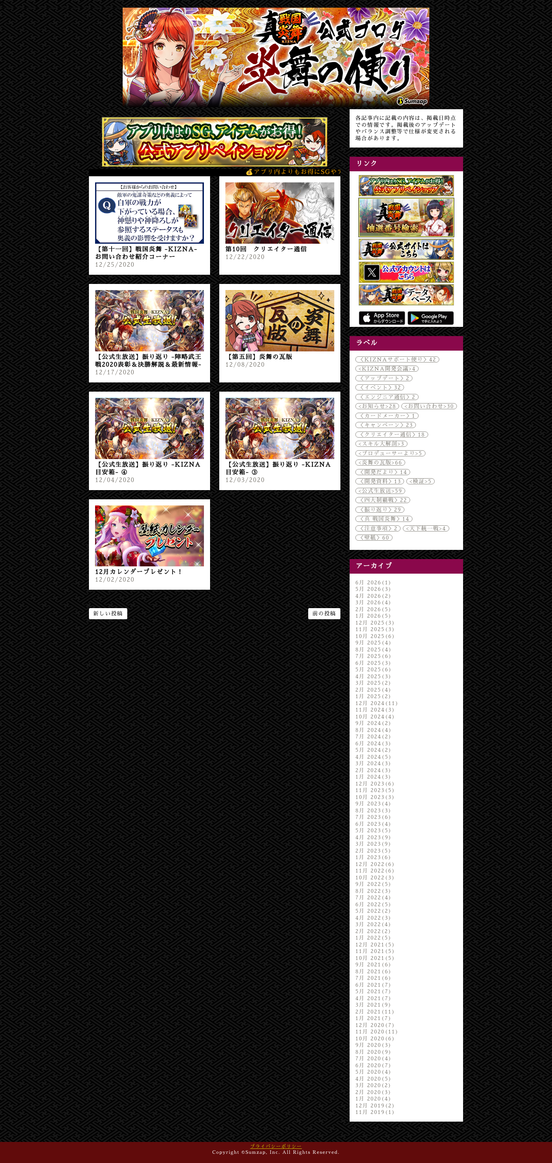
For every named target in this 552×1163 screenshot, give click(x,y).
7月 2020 (373, 1058)
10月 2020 (375, 1038)
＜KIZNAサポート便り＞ (397, 359)
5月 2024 (373, 750)
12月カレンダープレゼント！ (139, 572)
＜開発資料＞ (379, 481)
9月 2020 (373, 1045)
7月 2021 (373, 978)
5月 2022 (373, 911)
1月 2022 (373, 937)
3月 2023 (373, 843)
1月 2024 (373, 776)
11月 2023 (375, 790)
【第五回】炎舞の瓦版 (258, 357)
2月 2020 (373, 1092)
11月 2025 (375, 629)
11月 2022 (375, 870)
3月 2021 (373, 1004)
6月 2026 (373, 582)
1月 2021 (373, 1018)
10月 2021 (375, 958)
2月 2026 (373, 609)
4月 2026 (373, 596)
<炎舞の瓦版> (380, 462)
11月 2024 (375, 709)
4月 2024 (373, 756)
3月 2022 (373, 924)
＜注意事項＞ (378, 528)
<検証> (420, 481)
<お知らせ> (377, 406)
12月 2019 (375, 1105)
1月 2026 (373, 615)
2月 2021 (375, 1011)
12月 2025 (375, 622)
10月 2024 (375, 716)
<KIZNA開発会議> (387, 368)
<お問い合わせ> (429, 406)
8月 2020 (373, 1052)
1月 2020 (373, 1098)
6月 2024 (373, 743)
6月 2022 (373, 904)
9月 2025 (373, 642)
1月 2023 (373, 857)
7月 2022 (373, 897)
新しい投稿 (108, 613)
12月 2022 (375, 864)
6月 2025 (373, 663)
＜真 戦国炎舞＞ (383, 519)
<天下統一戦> (426, 528)
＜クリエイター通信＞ (391, 434)
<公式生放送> (380, 491)
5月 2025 (373, 669)
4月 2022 (373, 917)
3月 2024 (373, 763)
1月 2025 (373, 696)
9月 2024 (373, 723)
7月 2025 (373, 656)
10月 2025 (375, 636)
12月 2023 (375, 783)
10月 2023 (375, 797)
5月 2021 (373, 991)
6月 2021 (373, 984)
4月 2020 (373, 1078)
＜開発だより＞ (382, 472)
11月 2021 (375, 951)
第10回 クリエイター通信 (266, 249)
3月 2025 (373, 683)
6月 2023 (373, 824)
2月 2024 (373, 770)
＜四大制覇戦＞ (382, 500)
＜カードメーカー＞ (387, 415)
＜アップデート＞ (383, 378)
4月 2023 (373, 837)
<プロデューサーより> (390, 453)
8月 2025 (373, 649)
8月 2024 (373, 730)
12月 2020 (375, 1025)
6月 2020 (373, 1065)
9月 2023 (373, 803)
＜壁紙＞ (373, 537)
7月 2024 (373, 736)
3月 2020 (373, 1085)
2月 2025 (373, 689)
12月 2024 (377, 703)
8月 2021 (373, 971)
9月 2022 (373, 884)
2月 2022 (373, 931)
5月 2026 (373, 589)
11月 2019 (375, 1112)
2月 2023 (373, 850)
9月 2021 (373, 964)
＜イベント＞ (379, 387)
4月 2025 (373, 676)
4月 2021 (373, 998)
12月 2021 (375, 944)
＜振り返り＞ (379, 509)
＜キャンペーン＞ (385, 425)
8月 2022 (373, 891)
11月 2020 (377, 1031)
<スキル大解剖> (381, 443)
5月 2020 (373, 1071)
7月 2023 (373, 817)
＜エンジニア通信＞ (387, 397)
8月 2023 (373, 810)
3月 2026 (373, 602)
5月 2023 (373, 830)
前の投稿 (324, 613)
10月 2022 (375, 877)
